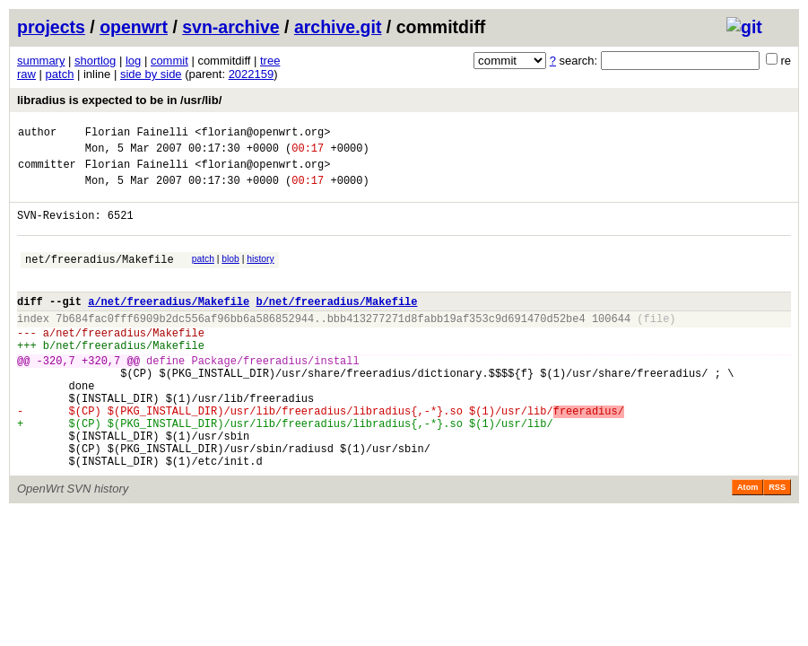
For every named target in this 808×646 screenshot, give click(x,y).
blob (230, 275)
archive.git (338, 27)
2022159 (251, 74)
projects (51, 27)
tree (270, 60)
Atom (747, 543)
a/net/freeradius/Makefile (168, 325)
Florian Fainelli (136, 134)
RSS (777, 543)
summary (41, 60)
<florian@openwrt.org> (262, 134)
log (133, 60)
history (260, 275)
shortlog (95, 60)
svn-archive (230, 27)
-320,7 (56, 395)
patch (60, 74)
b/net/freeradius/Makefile (336, 325)
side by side (151, 74)
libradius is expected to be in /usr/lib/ (119, 100)
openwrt (134, 27)
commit (169, 60)
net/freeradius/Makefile (99, 277)
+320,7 (101, 395)
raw (26, 74)
